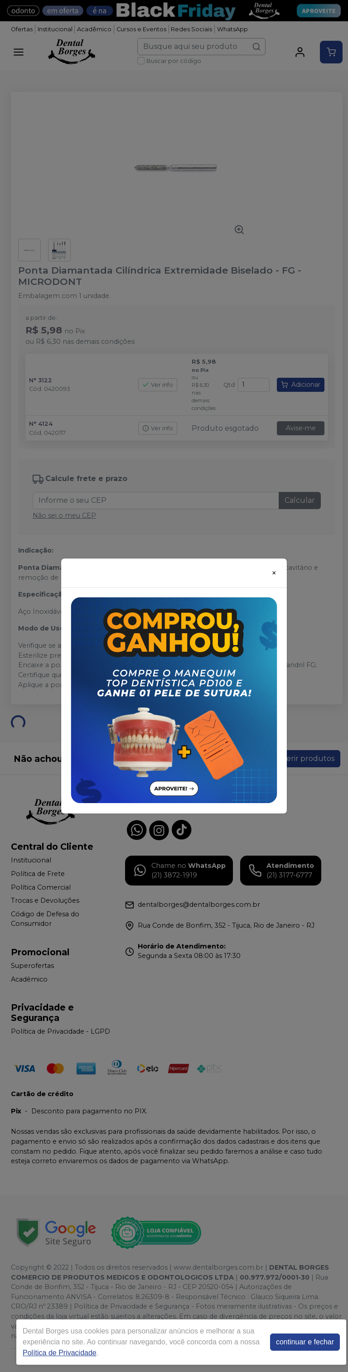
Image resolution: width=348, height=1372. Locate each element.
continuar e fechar (305, 1342)
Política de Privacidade (60, 1353)
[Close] (274, 573)
